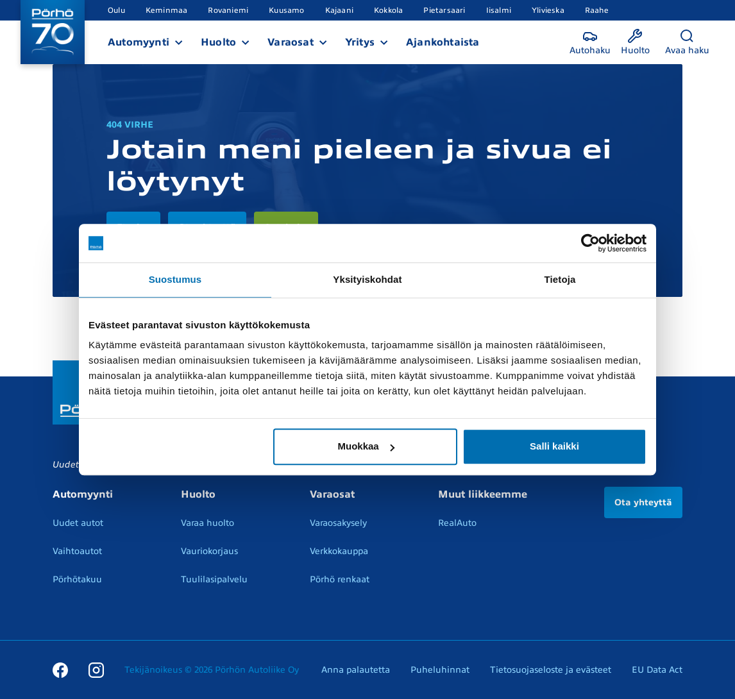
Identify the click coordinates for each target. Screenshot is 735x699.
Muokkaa (366, 446)
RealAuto (457, 523)
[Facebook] (60, 669)
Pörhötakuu (77, 579)
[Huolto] (635, 42)
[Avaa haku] (687, 42)
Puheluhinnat (439, 670)
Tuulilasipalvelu (214, 579)
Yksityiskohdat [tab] (367, 279)
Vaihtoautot (77, 551)
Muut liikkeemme (482, 494)
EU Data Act (657, 670)
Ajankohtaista (443, 42)
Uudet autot (78, 523)
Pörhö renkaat (339, 579)
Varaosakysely (338, 523)
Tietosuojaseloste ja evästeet (550, 670)
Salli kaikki (554, 446)
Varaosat (290, 42)
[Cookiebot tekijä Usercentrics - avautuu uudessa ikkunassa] (590, 243)
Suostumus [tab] (175, 279)
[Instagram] (96, 669)
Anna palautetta (355, 670)
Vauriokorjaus (209, 551)
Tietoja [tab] (560, 279)
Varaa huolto (207, 523)
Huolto (218, 42)
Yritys (360, 42)
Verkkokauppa (339, 551)
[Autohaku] (590, 42)
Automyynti (138, 42)
